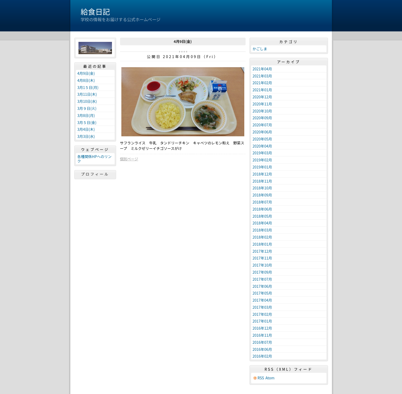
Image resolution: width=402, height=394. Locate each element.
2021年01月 (262, 89)
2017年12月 (262, 251)
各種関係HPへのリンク (94, 159)
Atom (270, 377)
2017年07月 (262, 279)
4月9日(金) (86, 73)
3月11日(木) (87, 94)
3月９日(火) (87, 108)
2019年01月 (262, 167)
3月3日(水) (86, 136)
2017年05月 (262, 293)
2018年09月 (262, 195)
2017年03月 (262, 307)
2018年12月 (262, 174)
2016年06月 (262, 349)
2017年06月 (262, 286)
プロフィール (95, 174)
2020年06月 (262, 131)
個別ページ (129, 158)
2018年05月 (262, 216)
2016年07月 (262, 342)
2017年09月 (262, 272)
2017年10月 (262, 265)
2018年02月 (262, 237)
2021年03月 (262, 75)
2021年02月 (262, 82)
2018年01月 (262, 244)
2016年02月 (262, 356)
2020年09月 (262, 117)
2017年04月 (262, 300)
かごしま (260, 48)
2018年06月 (262, 209)
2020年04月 (262, 146)
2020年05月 (262, 139)
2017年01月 (262, 321)
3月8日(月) (86, 115)
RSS (261, 377)
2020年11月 (262, 103)
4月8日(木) (86, 80)
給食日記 (95, 11)
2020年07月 (262, 124)
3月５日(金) (87, 122)
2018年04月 (262, 223)
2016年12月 (262, 328)
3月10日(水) (87, 101)
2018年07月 (262, 202)
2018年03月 (262, 230)
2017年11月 (262, 258)
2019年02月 (262, 159)
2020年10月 (262, 111)
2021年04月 (262, 68)
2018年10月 (262, 187)
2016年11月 (262, 335)
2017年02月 (262, 314)
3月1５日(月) (88, 87)
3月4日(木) (86, 129)
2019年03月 (262, 152)
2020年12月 (262, 96)
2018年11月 (262, 181)
